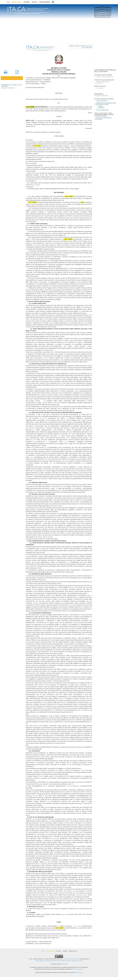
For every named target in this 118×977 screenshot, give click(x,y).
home (8, 2)
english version (44, 2)
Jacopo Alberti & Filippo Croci (71, 959)
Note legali (64, 964)
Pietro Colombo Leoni (78, 969)
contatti (34, 2)
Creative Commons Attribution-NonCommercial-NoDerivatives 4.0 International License (59, 960)
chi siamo (27, 2)
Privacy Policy (79, 972)
